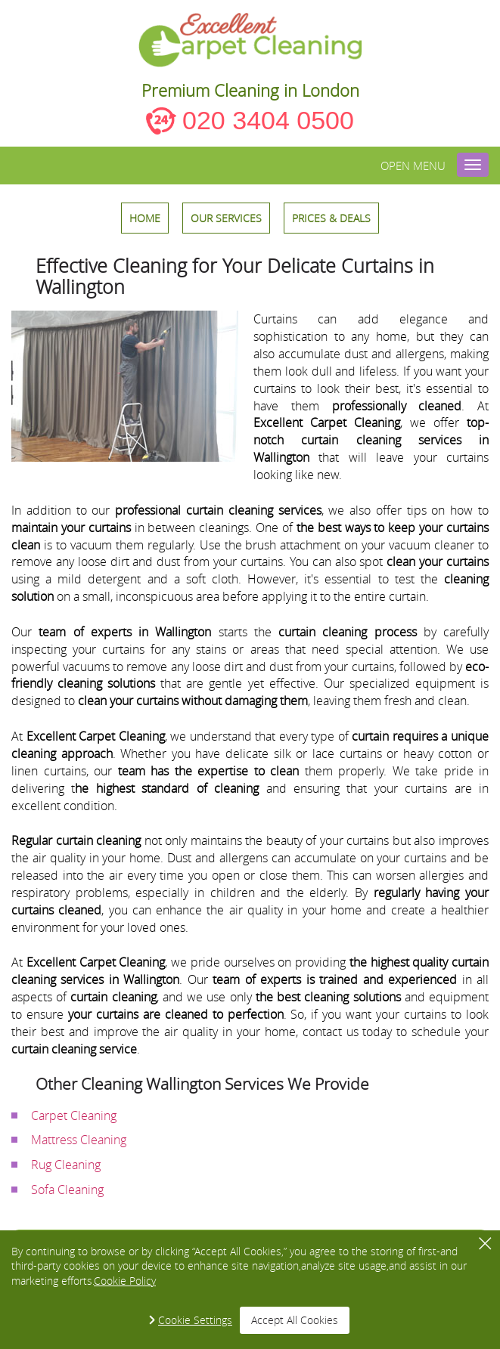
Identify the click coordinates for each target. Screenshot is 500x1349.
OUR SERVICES (226, 218)
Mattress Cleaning (78, 1139)
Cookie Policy (125, 1280)
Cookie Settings (195, 1320)
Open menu (413, 165)
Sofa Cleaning (67, 1189)
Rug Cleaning (66, 1164)
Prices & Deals (331, 218)
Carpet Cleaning (73, 1115)
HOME (144, 218)
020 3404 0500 (268, 120)
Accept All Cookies (294, 1320)
